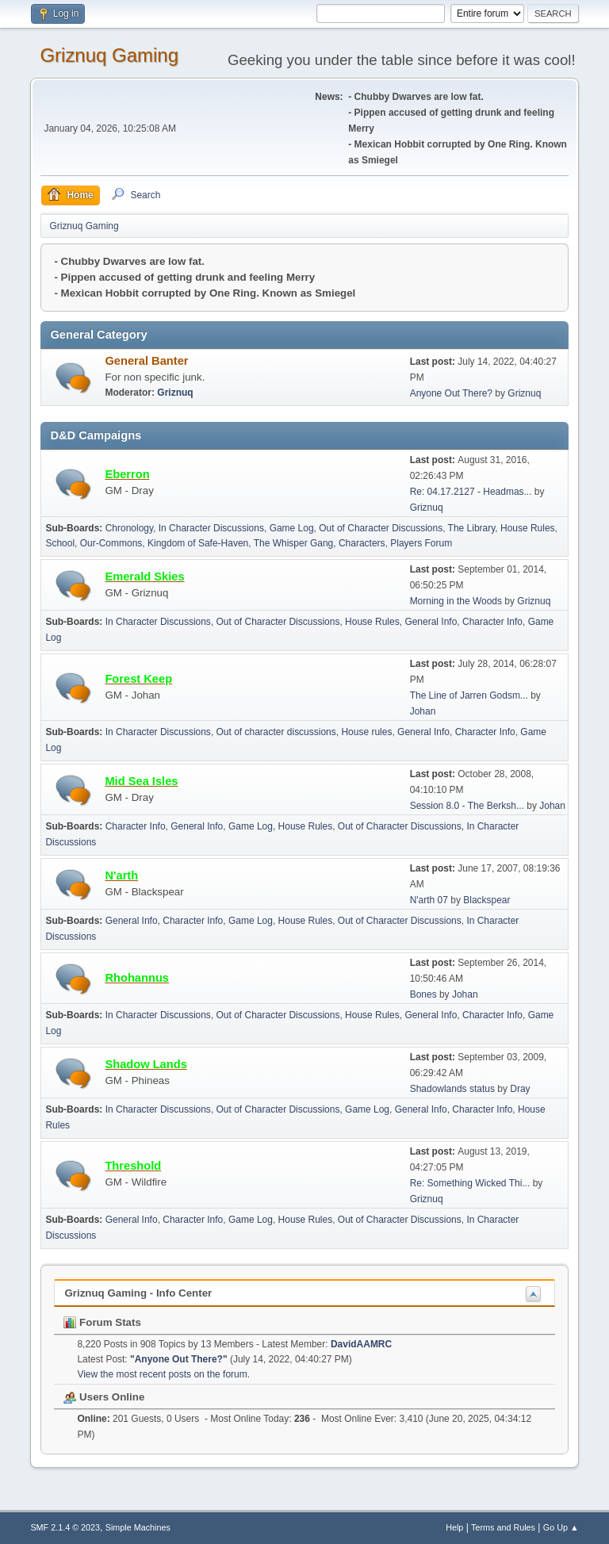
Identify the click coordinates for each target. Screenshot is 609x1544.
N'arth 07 (429, 900)
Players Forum (421, 543)
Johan (423, 711)
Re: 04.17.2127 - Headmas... (471, 491)
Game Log (292, 528)
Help (454, 1527)
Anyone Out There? (451, 393)
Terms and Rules (503, 1527)
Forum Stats (101, 1322)
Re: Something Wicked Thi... (470, 1183)
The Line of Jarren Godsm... (469, 695)
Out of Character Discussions (380, 528)
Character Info (492, 621)
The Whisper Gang (294, 543)
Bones (423, 994)
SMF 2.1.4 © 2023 (65, 1527)
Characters (362, 543)
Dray (520, 1088)
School (60, 543)
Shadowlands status (452, 1088)
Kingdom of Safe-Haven (197, 543)
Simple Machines (137, 1527)
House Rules (527, 528)
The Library (472, 528)
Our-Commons (111, 543)
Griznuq (175, 392)
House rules (366, 732)
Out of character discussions (276, 732)
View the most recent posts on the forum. (163, 1374)
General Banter (146, 360)
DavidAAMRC (361, 1344)
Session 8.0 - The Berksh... (467, 805)
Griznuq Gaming (109, 55)
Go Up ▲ (561, 1527)
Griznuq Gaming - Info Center (138, 1293)
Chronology (129, 528)
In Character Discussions (211, 528)
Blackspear (486, 900)
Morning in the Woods (456, 601)
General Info (430, 621)
